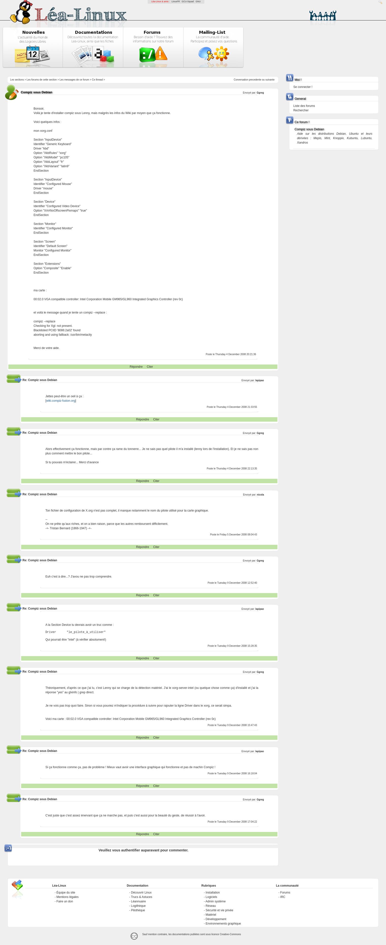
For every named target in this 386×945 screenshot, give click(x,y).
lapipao (259, 380)
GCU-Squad (188, 1)
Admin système (216, 901)
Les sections (17, 79)
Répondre (136, 366)
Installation (213, 892)
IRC (282, 897)
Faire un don (64, 901)
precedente (255, 79)
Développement (216, 919)
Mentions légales (67, 897)
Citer (150, 366)
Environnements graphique (223, 923)
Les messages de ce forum (74, 79)
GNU (198, 1)
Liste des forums (304, 106)
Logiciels (211, 897)
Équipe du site (65, 892)
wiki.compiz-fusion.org (60, 400)
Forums (285, 892)
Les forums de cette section (42, 79)
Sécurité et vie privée (219, 910)
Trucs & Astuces (141, 897)
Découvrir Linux (141, 892)
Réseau (211, 906)
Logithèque (138, 906)
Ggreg (260, 92)
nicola (260, 494)
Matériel (211, 914)
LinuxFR (176, 1)
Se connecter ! (302, 87)
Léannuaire (138, 901)
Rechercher (300, 110)
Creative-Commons (230, 934)
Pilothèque (138, 910)
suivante (269, 79)
